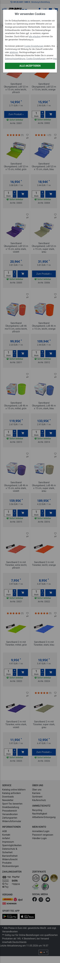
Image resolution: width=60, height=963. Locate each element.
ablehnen (14, 52)
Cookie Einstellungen (34, 46)
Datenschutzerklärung (15, 58)
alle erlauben (35, 36)
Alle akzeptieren (29, 65)
